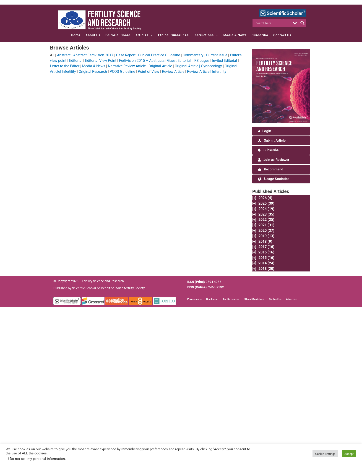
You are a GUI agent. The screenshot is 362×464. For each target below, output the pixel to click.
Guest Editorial (179, 60)
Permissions (194, 299)
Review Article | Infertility (206, 71)
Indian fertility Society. (130, 288)
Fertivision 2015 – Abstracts (141, 60)
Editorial (75, 60)
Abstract (63, 55)
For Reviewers (231, 299)
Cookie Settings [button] (325, 454)
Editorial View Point (100, 60)
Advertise (291, 299)
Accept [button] (349, 454)
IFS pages (201, 60)
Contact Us (282, 35)
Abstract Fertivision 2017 (93, 55)
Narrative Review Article (127, 66)
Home (76, 35)
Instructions (206, 35)
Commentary (193, 55)
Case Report (125, 55)
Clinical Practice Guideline (159, 55)
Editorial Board (117, 35)
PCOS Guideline (122, 71)
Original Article (160, 66)
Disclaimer (212, 299)
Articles (144, 35)
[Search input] (273, 23)
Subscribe (260, 35)
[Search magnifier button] (302, 23)
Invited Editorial (224, 60)
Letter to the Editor (64, 66)
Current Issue (216, 55)
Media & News (235, 35)
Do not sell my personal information (37, 459)
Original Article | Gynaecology (198, 66)
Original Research (93, 71)
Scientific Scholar (84, 288)
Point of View (148, 71)
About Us (93, 35)
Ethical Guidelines (173, 35)
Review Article (173, 71)
